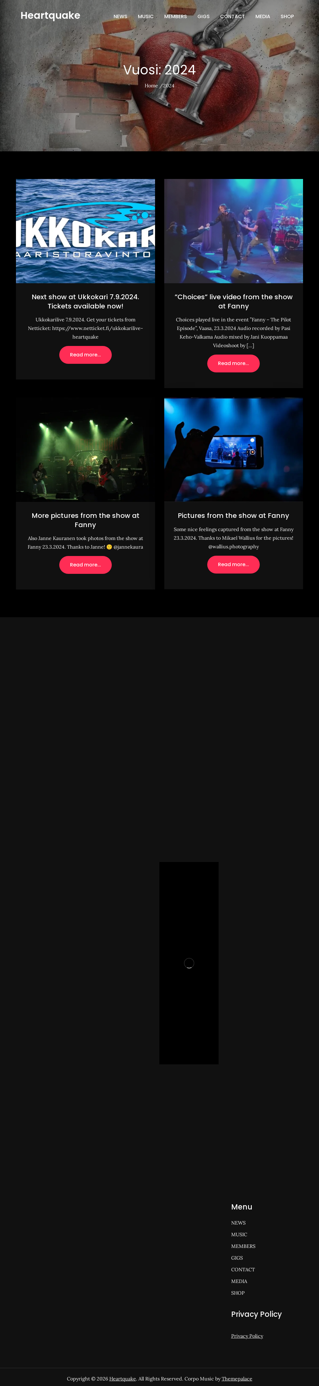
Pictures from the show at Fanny (233, 515)
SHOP (287, 16)
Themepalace (237, 1379)
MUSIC (146, 16)
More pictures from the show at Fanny (85, 520)
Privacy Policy (247, 1336)
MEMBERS (175, 16)
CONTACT (232, 16)
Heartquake (50, 15)
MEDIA (262, 16)
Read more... (85, 354)
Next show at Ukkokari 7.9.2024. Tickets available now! (85, 301)
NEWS (120, 16)
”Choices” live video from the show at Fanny (234, 301)
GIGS (203, 16)
